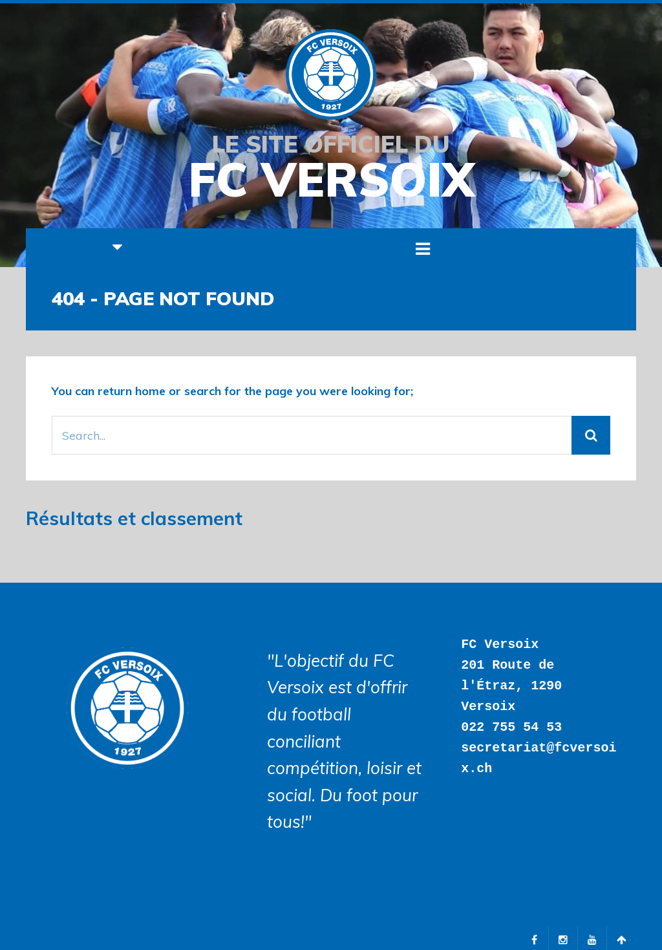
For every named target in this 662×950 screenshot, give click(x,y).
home (150, 390)
